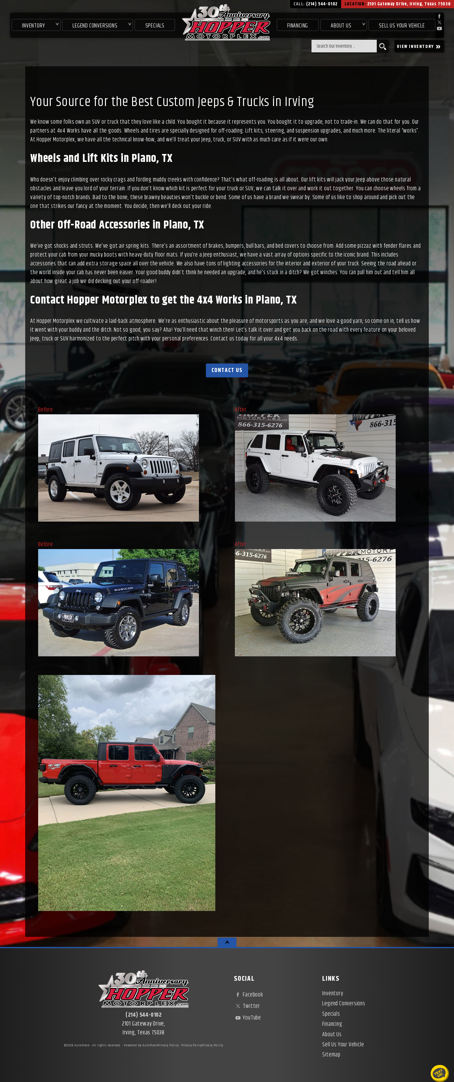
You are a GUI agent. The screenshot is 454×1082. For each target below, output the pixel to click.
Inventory (33, 25)
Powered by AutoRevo (141, 1045)
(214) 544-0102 (143, 1015)
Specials (155, 25)
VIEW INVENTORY (419, 46)
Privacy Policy (168, 1045)
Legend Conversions (343, 1003)
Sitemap (331, 1054)
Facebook (248, 994)
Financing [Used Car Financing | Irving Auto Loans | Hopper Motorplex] (297, 25)
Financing (332, 1024)
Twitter (247, 1006)
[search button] (382, 46)
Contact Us (227, 370)
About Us (331, 1034)
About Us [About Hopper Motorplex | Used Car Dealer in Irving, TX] (341, 25)
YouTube (247, 1018)
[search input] (344, 46)
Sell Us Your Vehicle (402, 25)
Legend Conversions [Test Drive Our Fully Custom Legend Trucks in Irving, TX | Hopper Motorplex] (95, 25)
